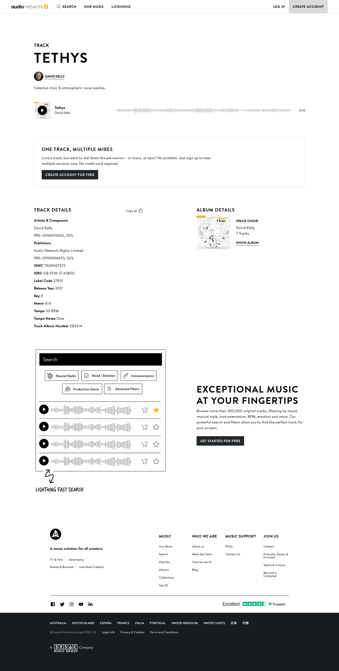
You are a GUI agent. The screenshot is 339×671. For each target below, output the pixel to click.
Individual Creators (91, 567)
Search (66, 6)
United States (214, 623)
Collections (166, 577)
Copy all (135, 211)
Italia (139, 623)
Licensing (121, 6)
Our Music (94, 6)
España (106, 623)
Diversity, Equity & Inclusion (275, 555)
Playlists (164, 562)
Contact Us (232, 554)
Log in (279, 6)
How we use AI (202, 562)
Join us (270, 536)
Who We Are (204, 536)
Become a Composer (270, 574)
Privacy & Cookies (132, 632)
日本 (234, 623)
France (123, 623)
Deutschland (83, 623)
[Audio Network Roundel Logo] (55, 534)
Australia (58, 623)
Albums (164, 569)
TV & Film (56, 559)
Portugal (158, 623)
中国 (245, 623)
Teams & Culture (274, 565)
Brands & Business (61, 567)
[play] (42, 110)
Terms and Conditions (164, 632)
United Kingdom (184, 623)
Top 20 (163, 585)
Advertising (76, 559)
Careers (268, 546)
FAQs (229, 546)
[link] (29, 6)
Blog (195, 569)
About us (198, 546)
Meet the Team (202, 554)
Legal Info (108, 632)
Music (165, 536)
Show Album (247, 242)
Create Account (308, 6)
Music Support (240, 536)
